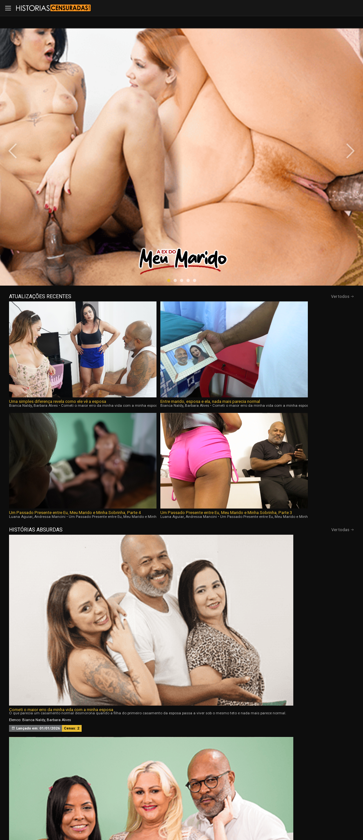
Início (47, 751)
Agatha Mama (264, 442)
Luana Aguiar (192, 228)
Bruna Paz (286, 336)
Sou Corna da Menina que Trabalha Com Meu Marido (287, 423)
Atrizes (248, 751)
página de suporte (178, 818)
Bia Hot (143, 442)
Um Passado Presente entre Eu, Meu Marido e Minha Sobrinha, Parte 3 (306, 224)
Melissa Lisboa (35, 442)
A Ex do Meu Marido (143, 423)
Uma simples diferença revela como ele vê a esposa (49, 224)
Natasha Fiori (263, 336)
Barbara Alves (46, 228)
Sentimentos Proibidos (31, 423)
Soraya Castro (308, 336)
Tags (315, 751)
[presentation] (20, 84)
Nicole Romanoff (293, 442)
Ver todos (342, 162)
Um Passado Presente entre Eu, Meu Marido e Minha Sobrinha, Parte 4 (220, 224)
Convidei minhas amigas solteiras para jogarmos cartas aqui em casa (293, 317)
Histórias (182, 751)
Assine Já (266, 785)
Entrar (97, 785)
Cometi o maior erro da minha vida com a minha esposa (61, 317)
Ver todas (342, 241)
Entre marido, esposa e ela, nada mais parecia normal (135, 224)
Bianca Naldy (20, 228)
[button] (168, 146)
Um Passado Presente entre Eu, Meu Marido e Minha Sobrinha (179, 317)
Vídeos (114, 751)
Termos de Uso (243, 818)
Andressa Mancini (221, 228)
